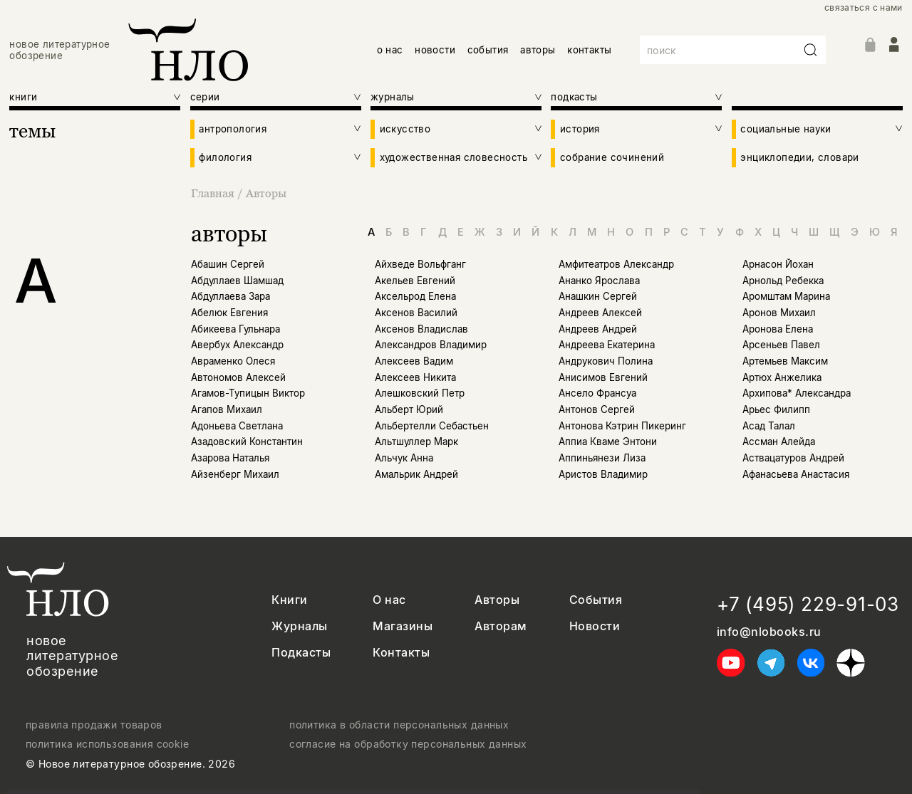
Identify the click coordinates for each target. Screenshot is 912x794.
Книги (289, 600)
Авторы (266, 193)
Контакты (401, 652)
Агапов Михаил (226, 409)
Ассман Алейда (778, 441)
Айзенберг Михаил (235, 474)
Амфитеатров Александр (616, 264)
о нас (390, 50)
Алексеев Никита (415, 377)
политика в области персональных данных (399, 725)
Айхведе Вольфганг (420, 264)
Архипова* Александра (796, 393)
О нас (389, 600)
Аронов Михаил (779, 312)
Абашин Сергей (227, 264)
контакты (589, 50)
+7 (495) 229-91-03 (808, 604)
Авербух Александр (237, 344)
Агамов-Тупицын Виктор (248, 393)
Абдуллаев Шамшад (237, 280)
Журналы (299, 626)
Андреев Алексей (600, 312)
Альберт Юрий (409, 409)
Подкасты (301, 652)
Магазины (402, 626)
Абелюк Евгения (229, 312)
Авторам (501, 626)
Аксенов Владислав (421, 329)
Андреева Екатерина (607, 344)
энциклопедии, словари (799, 157)
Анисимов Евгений (603, 377)
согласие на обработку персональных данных (408, 744)
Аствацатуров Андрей (793, 458)
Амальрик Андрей (416, 474)
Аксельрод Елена (415, 296)
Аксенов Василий (416, 312)
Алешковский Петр (420, 393)
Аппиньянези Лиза (602, 458)
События (595, 600)
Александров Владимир (431, 344)
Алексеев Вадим (414, 361)
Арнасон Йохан (778, 264)
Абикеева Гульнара (235, 329)
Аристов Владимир (603, 474)
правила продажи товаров (94, 725)
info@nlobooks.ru (769, 632)
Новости (594, 626)
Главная (214, 193)
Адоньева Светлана (237, 426)
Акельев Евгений (415, 280)
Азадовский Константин (247, 441)
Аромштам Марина (786, 296)
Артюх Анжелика (782, 377)
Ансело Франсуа (597, 393)
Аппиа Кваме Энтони (608, 441)
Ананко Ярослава (599, 280)
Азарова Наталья (230, 458)
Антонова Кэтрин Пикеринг (622, 426)
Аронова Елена (777, 329)
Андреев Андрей (598, 329)
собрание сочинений (612, 157)
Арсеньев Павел (781, 344)
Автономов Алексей (238, 377)
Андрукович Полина (606, 361)
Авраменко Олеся (233, 361)
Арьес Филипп (776, 409)
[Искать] (811, 50)
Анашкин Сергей (598, 296)
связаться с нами (863, 8)
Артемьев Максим (785, 361)
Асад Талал (768, 426)
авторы (537, 50)
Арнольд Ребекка (783, 280)
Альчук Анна (404, 458)
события (488, 50)
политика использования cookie (107, 744)
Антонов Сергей (597, 409)
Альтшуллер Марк (416, 441)
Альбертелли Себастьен (432, 426)
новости (435, 50)
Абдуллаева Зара (230, 296)
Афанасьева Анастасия (795, 474)
